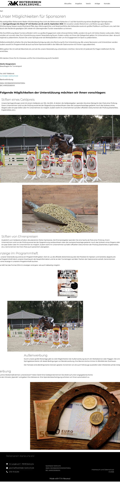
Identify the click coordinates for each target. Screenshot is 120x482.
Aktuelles (67, 3)
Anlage (97, 3)
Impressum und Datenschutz (103, 469)
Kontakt (107, 3)
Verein (88, 3)
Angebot (78, 3)
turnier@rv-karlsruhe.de (9, 76)
